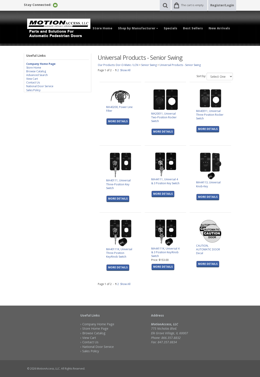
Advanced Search (37, 75)
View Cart (32, 79)
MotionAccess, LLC (48, 368)
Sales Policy (33, 90)
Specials (170, 28)
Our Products (106, 65)
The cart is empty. (192, 5)
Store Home (102, 28)
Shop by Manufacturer (138, 28)
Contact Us (33, 82)
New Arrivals (219, 28)
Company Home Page (98, 324)
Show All (125, 70)
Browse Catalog (36, 71)
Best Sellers (193, 28)
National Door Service (39, 86)
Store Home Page (95, 328)
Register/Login (222, 5)
